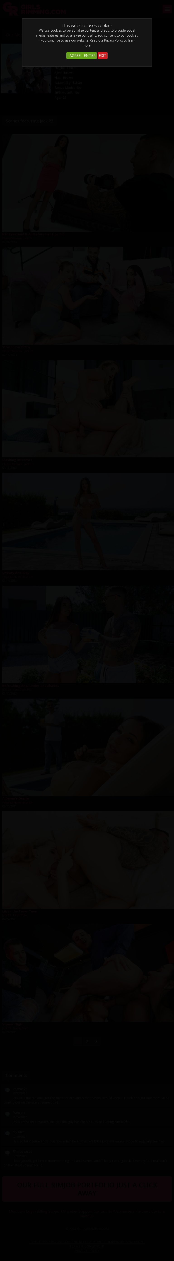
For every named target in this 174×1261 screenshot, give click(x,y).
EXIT (102, 55)
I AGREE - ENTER (82, 55)
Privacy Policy (113, 40)
